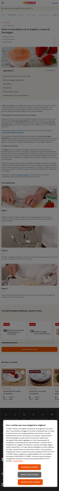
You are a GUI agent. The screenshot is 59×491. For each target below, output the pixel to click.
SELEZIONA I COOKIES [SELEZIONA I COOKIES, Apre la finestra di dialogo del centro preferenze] (29, 467)
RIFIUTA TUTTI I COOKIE (29, 475)
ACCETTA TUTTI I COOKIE (30, 482)
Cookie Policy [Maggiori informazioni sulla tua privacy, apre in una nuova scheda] (18, 461)
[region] (30, 453)
